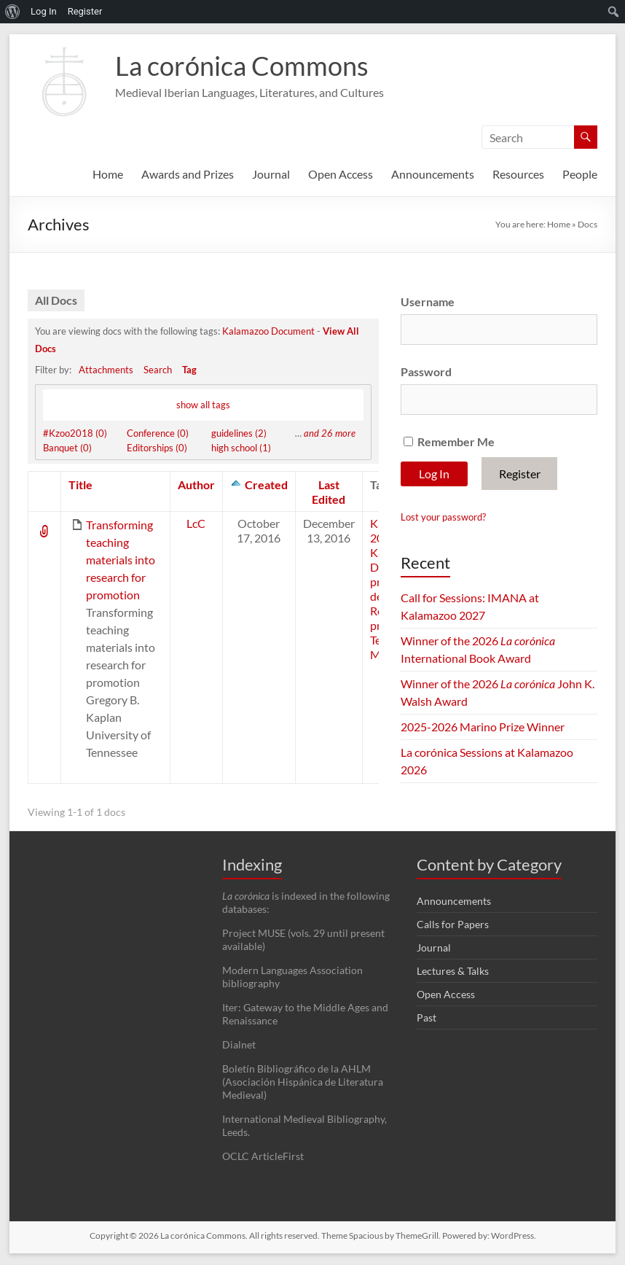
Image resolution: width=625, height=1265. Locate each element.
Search (158, 369)
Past (426, 1018)
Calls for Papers (453, 925)
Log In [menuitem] (44, 11)
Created (266, 485)
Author (196, 485)
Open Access (340, 174)
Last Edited (328, 492)
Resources (518, 174)
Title (80, 485)
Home (108, 174)
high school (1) (241, 448)
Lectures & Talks (453, 971)
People (579, 174)
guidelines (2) (239, 434)
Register (520, 473)
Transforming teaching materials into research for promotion (120, 560)
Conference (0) (158, 434)
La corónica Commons (242, 66)
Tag (189, 369)
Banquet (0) (67, 448)
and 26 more (329, 434)
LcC (195, 524)
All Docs (56, 300)
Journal (271, 174)
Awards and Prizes (187, 174)
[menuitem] (12, 11)
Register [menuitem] (85, 11)
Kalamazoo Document (268, 331)
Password (426, 371)
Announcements (432, 174)
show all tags (203, 403)
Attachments (106, 369)
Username (428, 301)
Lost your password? (443, 517)
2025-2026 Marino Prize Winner (483, 726)
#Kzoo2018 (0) (75, 434)
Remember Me (449, 441)
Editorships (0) (157, 448)
